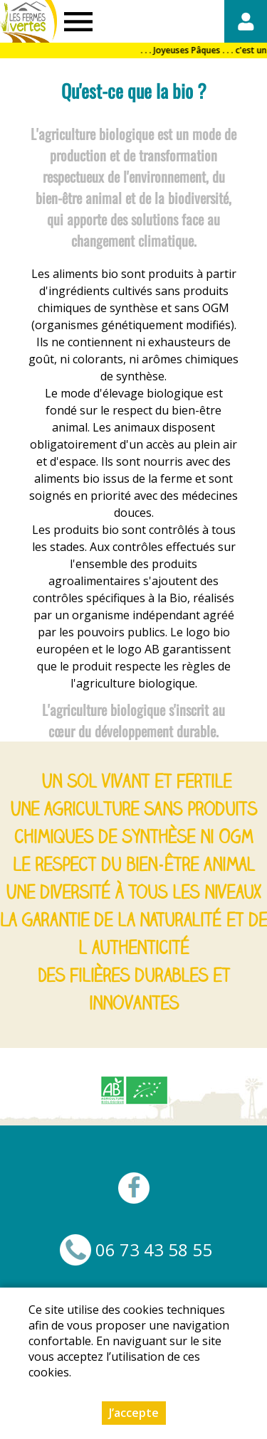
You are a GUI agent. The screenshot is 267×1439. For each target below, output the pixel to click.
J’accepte (134, 1413)
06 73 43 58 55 (153, 1249)
